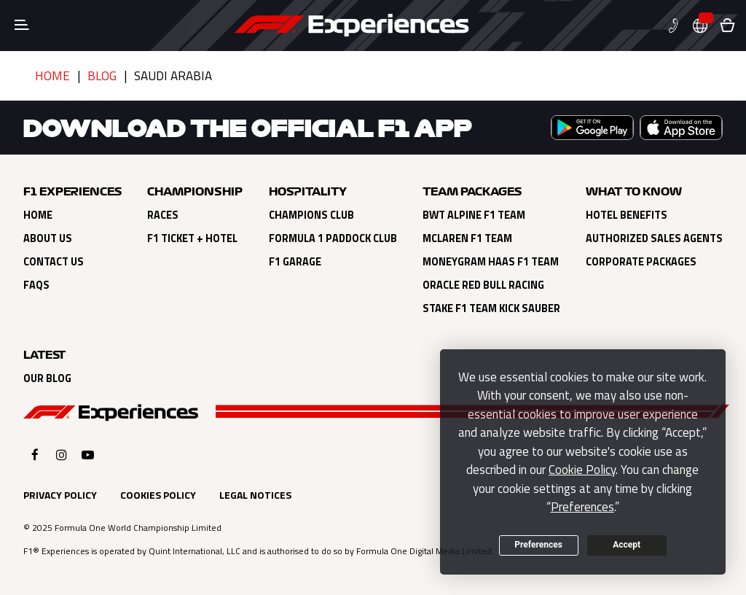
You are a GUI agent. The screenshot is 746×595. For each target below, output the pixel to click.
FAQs (36, 285)
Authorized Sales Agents (654, 238)
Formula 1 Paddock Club (333, 238)
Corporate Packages (641, 262)
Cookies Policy (158, 494)
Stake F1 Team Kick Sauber (491, 308)
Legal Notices (255, 494)
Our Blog (47, 378)
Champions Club (311, 215)
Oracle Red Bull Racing (483, 285)
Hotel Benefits (626, 215)
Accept (626, 545)
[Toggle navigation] (21, 25)
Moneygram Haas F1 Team (491, 262)
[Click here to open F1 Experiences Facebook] (35, 454)
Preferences (538, 545)
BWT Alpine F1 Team (474, 215)
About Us (47, 238)
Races (162, 215)
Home (52, 75)
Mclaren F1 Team (467, 238)
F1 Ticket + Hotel (192, 238)
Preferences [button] (582, 506)
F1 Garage (295, 262)
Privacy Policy (60, 494)
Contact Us (53, 262)
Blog (102, 75)
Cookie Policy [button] (582, 469)
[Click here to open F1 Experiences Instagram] (61, 454)
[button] (679, 26)
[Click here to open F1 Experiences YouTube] (88, 454)
